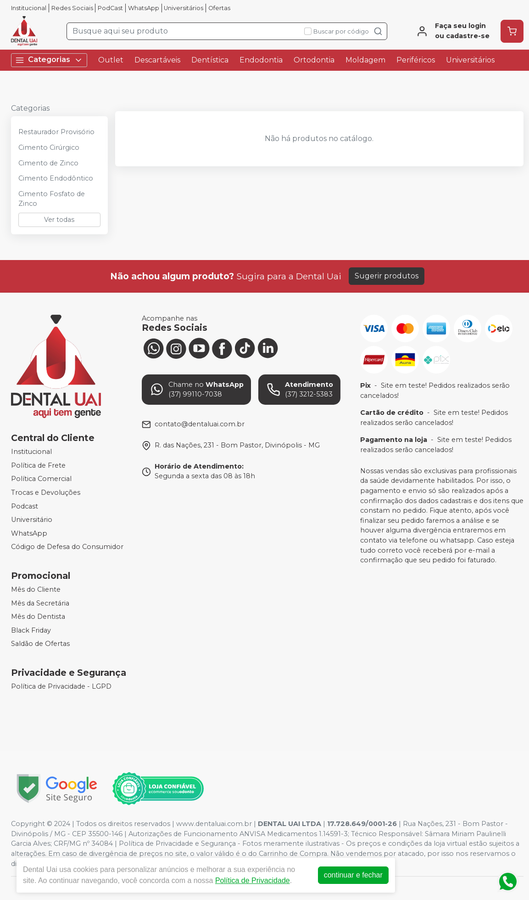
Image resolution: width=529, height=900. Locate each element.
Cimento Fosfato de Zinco (51, 199)
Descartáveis (157, 60)
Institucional (28, 8)
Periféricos (415, 60)
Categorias (49, 60)
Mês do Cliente (36, 589)
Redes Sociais (72, 8)
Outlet (110, 60)
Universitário (31, 519)
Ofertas (219, 8)
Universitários (183, 8)
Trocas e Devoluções (45, 492)
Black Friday (31, 630)
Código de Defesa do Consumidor (67, 547)
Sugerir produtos (386, 276)
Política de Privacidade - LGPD (61, 686)
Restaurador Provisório (56, 132)
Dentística (209, 60)
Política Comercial (41, 479)
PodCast (110, 8)
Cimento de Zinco (48, 163)
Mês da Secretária (40, 603)
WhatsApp (143, 8)
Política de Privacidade (252, 880)
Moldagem (365, 60)
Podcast (24, 506)
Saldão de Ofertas (40, 644)
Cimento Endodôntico (55, 178)
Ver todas (59, 219)
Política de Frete (38, 465)
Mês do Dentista (38, 616)
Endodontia (261, 60)
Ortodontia (314, 60)
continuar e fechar (353, 875)
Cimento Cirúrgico (48, 147)
